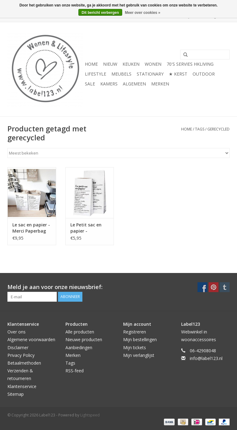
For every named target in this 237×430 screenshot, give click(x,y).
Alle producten (79, 332)
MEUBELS (121, 74)
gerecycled (218, 129)
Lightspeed (90, 415)
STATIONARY (150, 74)
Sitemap (15, 394)
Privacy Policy (21, 355)
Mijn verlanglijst (138, 355)
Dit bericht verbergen (100, 12)
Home (91, 64)
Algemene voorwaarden (31, 339)
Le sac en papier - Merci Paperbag (31, 228)
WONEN (153, 64)
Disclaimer (17, 347)
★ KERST (178, 74)
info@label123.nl (206, 358)
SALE (90, 84)
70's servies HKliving (190, 64)
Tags (199, 129)
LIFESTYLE (95, 74)
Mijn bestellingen (140, 339)
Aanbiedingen (78, 347)
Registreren (134, 332)
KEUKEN (131, 64)
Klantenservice (21, 386)
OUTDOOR (204, 74)
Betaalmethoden (24, 363)
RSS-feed (74, 371)
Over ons (16, 332)
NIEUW (110, 64)
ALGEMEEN (134, 84)
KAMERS (109, 84)
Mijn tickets (134, 347)
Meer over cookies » (142, 12)
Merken (160, 84)
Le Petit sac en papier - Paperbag (86, 228)
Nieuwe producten (83, 339)
